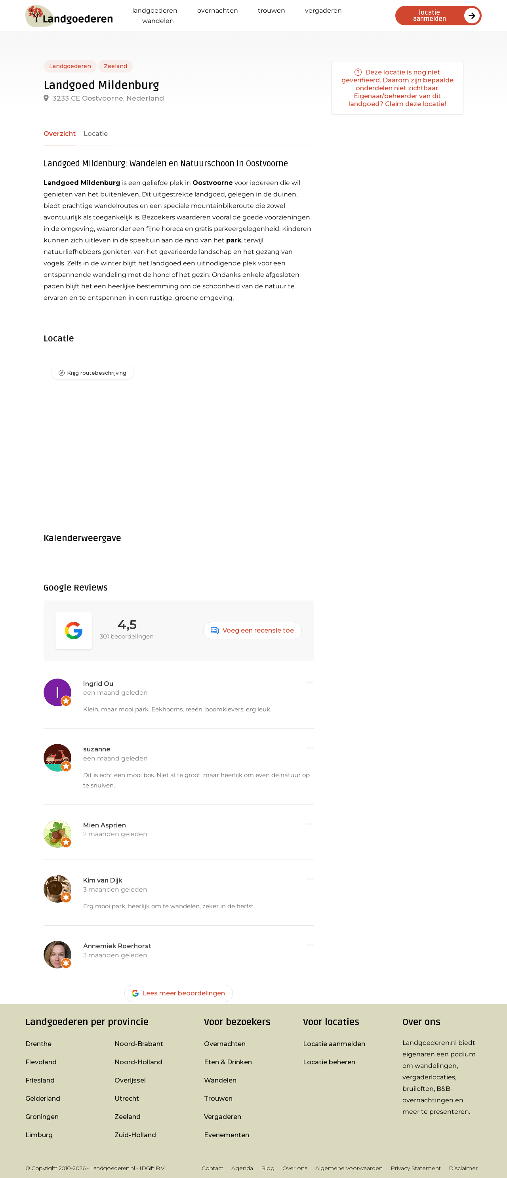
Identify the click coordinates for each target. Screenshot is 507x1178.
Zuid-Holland (135, 1135)
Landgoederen (154, 10)
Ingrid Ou (98, 684)
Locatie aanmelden (334, 1044)
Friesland (40, 1080)
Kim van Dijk (102, 880)
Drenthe (38, 1044)
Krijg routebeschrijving (96, 373)
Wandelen (158, 21)
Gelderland (42, 1098)
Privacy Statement (416, 1168)
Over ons (294, 1168)
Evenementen (226, 1135)
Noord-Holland (138, 1062)
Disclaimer (463, 1168)
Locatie (94, 133)
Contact (212, 1168)
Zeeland (115, 66)
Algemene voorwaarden (349, 1168)
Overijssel (130, 1080)
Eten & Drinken (228, 1062)
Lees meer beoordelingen (178, 993)
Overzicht (59, 133)
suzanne (97, 749)
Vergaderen (323, 10)
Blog (267, 1168)
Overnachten (217, 10)
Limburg (39, 1135)
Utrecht (126, 1098)
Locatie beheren (329, 1062)
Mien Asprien (104, 825)
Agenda (242, 1168)
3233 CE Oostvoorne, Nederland (104, 98)
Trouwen (271, 10)
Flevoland (41, 1062)
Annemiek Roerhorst (117, 946)
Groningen (42, 1117)
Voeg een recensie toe (252, 631)
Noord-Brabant (138, 1044)
